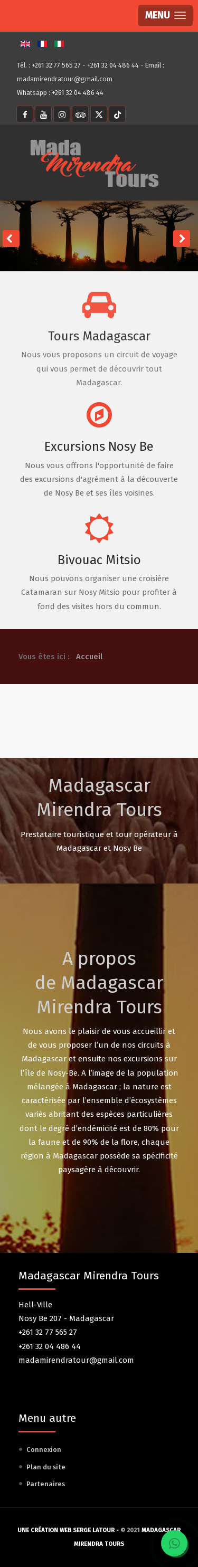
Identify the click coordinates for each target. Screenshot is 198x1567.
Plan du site (45, 1467)
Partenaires (45, 1484)
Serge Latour (94, 1530)
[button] (165, 15)
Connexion (43, 1450)
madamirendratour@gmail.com (64, 79)
